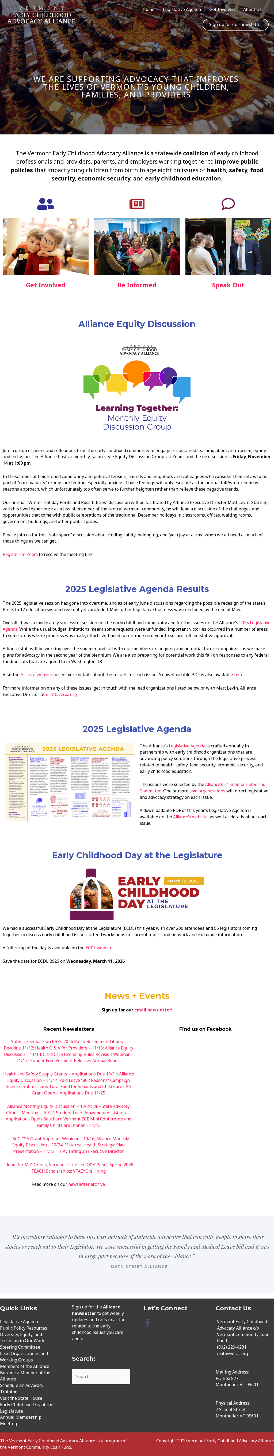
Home (148, 9)
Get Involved (222, 9)
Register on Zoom (20, 554)
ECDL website (99, 948)
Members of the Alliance (24, 1366)
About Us (252, 9)
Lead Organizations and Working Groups (24, 1356)
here (240, 675)
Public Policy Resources (23, 1328)
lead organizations (208, 791)
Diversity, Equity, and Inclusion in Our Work (22, 1337)
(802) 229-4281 (231, 1347)
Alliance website (37, 675)
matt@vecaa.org (62, 694)
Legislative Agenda (182, 9)
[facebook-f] (149, 1323)
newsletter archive (86, 1184)
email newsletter (153, 1010)
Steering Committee (20, 1347)
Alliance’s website (191, 817)
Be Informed (137, 285)
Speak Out (228, 285)
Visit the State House (21, 1398)
